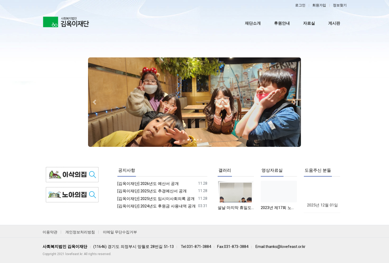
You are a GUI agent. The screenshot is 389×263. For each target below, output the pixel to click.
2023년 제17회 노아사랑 (279, 207)
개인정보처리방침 (80, 232)
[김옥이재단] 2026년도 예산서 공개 (148, 183)
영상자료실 (272, 170)
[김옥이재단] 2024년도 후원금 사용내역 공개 (156, 206)
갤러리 (224, 170)
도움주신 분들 (318, 170)
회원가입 (319, 5)
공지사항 (126, 170)
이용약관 (50, 232)
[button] (94, 102)
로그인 (300, 5)
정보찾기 (340, 5)
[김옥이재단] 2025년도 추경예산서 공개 (152, 191)
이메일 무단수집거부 (120, 232)
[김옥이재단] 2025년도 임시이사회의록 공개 (156, 198)
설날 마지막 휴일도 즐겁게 (236, 207)
